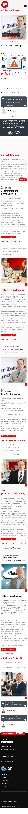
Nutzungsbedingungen (11, 810)
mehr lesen (4, 78)
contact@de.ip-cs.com (10, 764)
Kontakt (11, 812)
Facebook (9, 748)
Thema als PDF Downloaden (7, 659)
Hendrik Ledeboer (11, 730)
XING (7, 748)
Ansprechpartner (5, 789)
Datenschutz (19, 810)
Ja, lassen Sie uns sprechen (8, 243)
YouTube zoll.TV (11, 748)
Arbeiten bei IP (5, 786)
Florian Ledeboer (11, 716)
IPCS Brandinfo (17, 812)
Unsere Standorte (5, 792)
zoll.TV (23, 673)
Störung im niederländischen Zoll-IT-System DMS (13, 72)
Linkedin (4, 748)
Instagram (2, 748)
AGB (8, 812)
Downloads (4, 783)
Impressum (3, 810)
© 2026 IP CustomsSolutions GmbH (9, 807)
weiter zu (23, 185)
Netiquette (4, 812)
